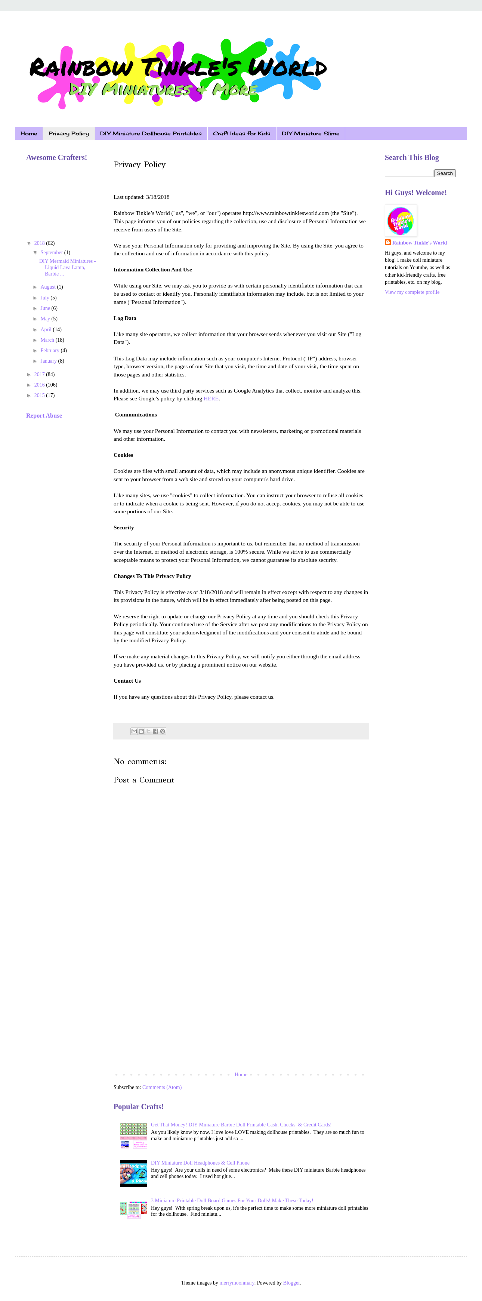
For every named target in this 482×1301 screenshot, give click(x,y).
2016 (40, 385)
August (48, 287)
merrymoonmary (237, 1283)
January (49, 361)
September (52, 252)
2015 (40, 395)
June (45, 308)
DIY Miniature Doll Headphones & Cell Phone (200, 1163)
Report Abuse (44, 415)
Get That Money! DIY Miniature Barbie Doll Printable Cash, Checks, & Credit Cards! (241, 1125)
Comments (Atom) (162, 1087)
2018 (40, 243)
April (46, 329)
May (45, 319)
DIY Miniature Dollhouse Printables (151, 133)
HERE (211, 398)
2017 (40, 374)
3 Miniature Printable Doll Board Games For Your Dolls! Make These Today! (232, 1200)
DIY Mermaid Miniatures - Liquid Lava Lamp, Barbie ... (67, 267)
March (47, 340)
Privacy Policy (69, 133)
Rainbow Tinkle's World (419, 243)
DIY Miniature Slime (311, 133)
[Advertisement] (241, 1008)
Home (29, 133)
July (45, 298)
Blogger (291, 1283)
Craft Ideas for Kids (242, 133)
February (50, 350)
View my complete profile (412, 292)
